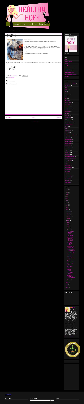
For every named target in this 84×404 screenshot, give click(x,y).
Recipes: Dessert (68, 143)
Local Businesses (68, 117)
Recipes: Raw (67, 152)
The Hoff (73, 307)
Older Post (58, 117)
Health (66, 98)
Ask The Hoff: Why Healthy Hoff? (70, 247)
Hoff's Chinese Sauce (70, 267)
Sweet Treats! (67, 65)
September (69, 216)
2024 (67, 192)
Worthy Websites (68, 182)
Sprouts (66, 173)
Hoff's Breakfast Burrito (70, 273)
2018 (67, 204)
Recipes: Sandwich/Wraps (69, 156)
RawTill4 (66, 126)
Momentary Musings (68, 124)
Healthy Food (67, 106)
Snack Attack (67, 169)
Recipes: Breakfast (68, 141)
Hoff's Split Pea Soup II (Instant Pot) (70, 258)
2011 (67, 287)
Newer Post (8, 117)
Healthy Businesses (68, 104)
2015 (67, 209)
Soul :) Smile (67, 171)
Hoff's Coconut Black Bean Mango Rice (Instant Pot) (70, 239)
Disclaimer (67, 76)
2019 (67, 202)
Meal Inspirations (68, 119)
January (68, 279)
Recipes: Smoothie (68, 163)
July (68, 220)
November (69, 213)
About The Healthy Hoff (69, 72)
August (68, 218)
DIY (65, 91)
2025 (67, 190)
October (68, 214)
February (69, 229)
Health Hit (67, 100)
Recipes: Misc (67, 150)
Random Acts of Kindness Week (70, 261)
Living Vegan (67, 115)
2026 (67, 189)
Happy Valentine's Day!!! (70, 254)
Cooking (66, 89)
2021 (67, 198)
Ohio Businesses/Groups (69, 67)
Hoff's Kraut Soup (70, 252)
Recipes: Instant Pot (68, 147)
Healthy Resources (68, 109)
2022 (67, 196)
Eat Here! (66, 63)
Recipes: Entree (68, 145)
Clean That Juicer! (70, 235)
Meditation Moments (69, 122)
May (68, 224)
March (68, 227)
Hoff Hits (66, 113)
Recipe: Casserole (68, 130)
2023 (67, 194)
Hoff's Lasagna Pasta (70, 264)
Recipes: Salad (67, 154)
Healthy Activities (68, 102)
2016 (67, 207)
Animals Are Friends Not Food (70, 83)
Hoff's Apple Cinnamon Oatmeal (69, 243)
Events (66, 96)
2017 (67, 205)
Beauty (66, 87)
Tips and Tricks (67, 178)
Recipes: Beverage (68, 139)
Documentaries (67, 93)
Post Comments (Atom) (36, 121)
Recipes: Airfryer (68, 137)
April (68, 226)
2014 (67, 282)
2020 (67, 200)
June (68, 222)
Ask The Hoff (67, 85)
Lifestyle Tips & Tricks (69, 70)
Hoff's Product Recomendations (70, 74)
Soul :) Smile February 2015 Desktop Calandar (71, 276)
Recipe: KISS (67, 132)
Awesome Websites (68, 61)
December (69, 211)
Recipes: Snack (67, 165)
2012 (67, 285)
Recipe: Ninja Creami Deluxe (70, 134)
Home (33, 117)
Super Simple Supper (69, 175)
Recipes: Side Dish (68, 160)
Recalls (66, 128)
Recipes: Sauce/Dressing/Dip (70, 158)
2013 (67, 284)
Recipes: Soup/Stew (68, 167)
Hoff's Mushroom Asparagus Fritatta (70, 232)
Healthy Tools (11, 77)
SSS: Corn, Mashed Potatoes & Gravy (71, 250)
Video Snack (67, 180)
